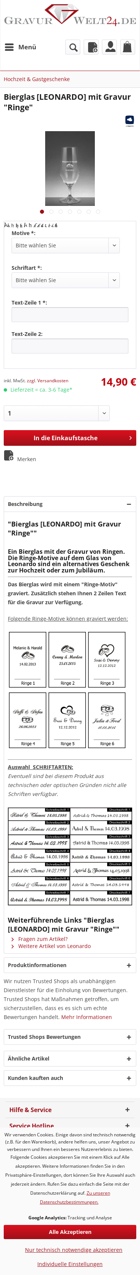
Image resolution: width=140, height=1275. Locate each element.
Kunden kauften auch (35, 1077)
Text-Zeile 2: (27, 333)
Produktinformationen (37, 965)
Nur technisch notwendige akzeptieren (73, 1249)
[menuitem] (20, 47)
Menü (20, 46)
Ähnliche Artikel (28, 1058)
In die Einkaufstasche (83, 437)
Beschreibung (25, 503)
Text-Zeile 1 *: (29, 302)
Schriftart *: (27, 267)
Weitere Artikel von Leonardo (51, 946)
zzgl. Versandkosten (47, 380)
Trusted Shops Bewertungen (44, 1036)
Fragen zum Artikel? (40, 938)
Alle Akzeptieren (70, 1231)
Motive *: (23, 233)
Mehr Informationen (86, 1017)
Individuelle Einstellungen (70, 1264)
